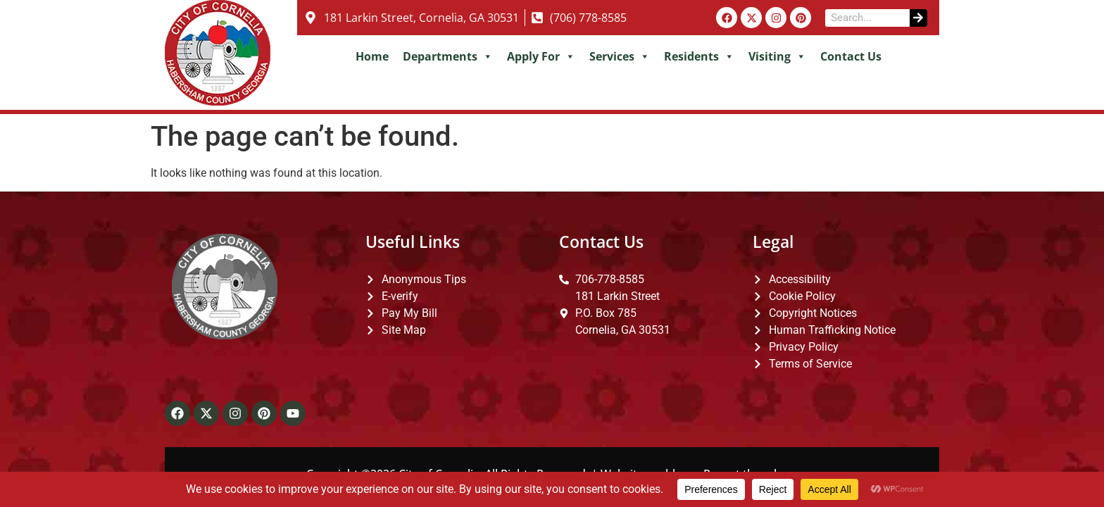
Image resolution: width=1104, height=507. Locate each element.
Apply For (541, 56)
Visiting (777, 56)
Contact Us (851, 56)
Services (619, 56)
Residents (699, 56)
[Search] (918, 18)
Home (372, 56)
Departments (448, 56)
